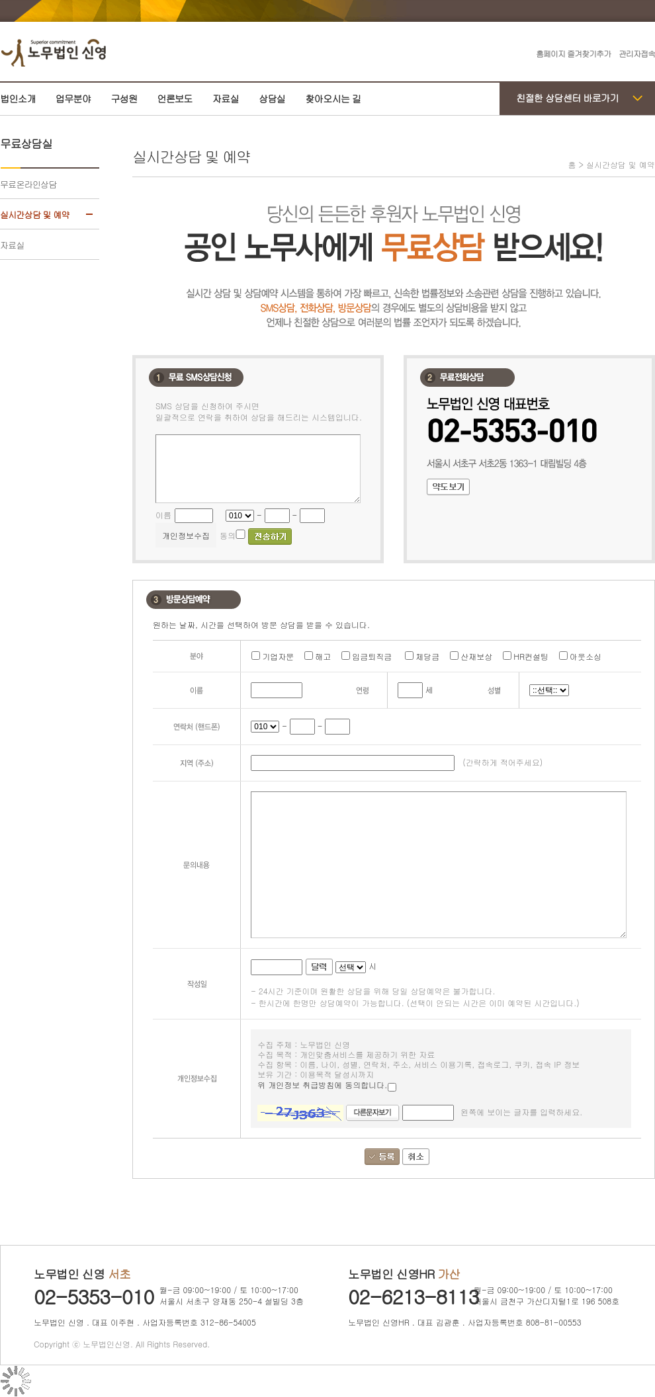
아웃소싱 (585, 656)
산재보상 (476, 656)
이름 (163, 514)
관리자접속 (637, 53)
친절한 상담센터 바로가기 (567, 97)
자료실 (225, 98)
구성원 (123, 98)
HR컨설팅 (530, 656)
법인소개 (18, 98)
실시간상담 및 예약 (34, 214)
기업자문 (278, 656)
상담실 (272, 98)
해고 (323, 656)
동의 (228, 535)
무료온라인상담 (28, 184)
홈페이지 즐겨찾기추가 (573, 53)
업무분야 (73, 98)
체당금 (427, 656)
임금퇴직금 (372, 656)
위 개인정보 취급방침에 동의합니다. (327, 1085)
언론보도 (175, 98)
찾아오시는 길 (333, 98)
